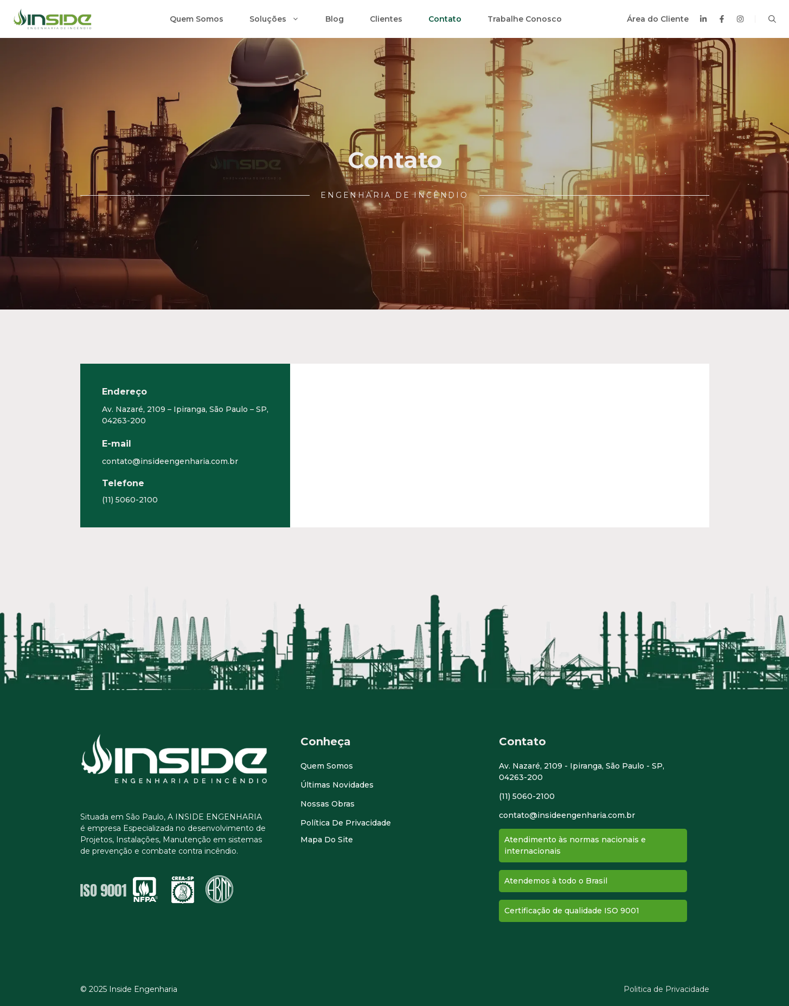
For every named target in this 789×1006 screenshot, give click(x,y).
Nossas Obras (327, 804)
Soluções (280, 19)
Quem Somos (196, 19)
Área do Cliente (658, 19)
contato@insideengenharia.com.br (170, 461)
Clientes (386, 19)
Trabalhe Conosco (524, 19)
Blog (334, 19)
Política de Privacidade (345, 823)
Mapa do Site (326, 839)
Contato (444, 19)
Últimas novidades (337, 785)
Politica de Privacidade (666, 989)
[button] (772, 19)
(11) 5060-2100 (130, 500)
